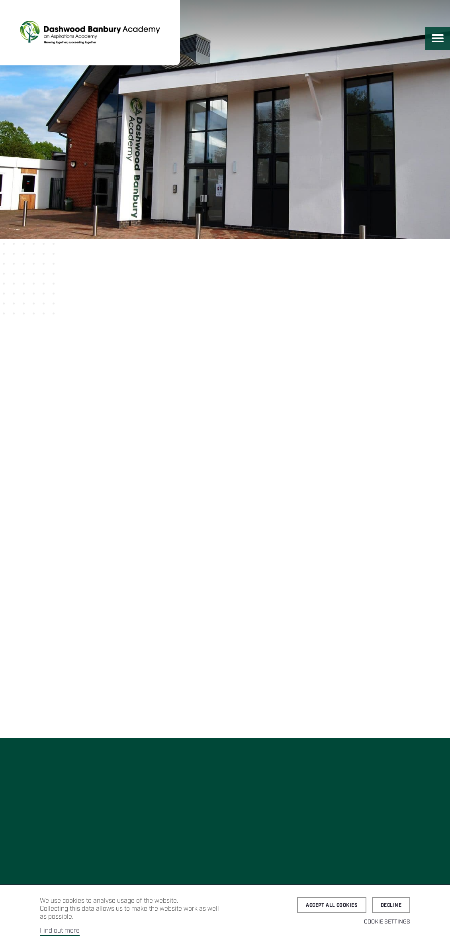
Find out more (60, 931)
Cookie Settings (387, 922)
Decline (391, 905)
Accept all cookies (332, 905)
